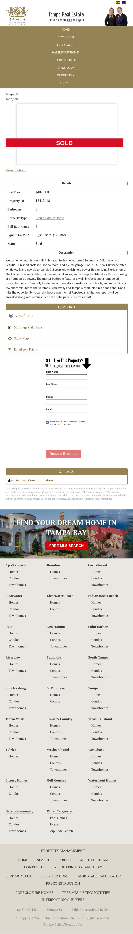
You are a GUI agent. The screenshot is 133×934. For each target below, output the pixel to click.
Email (49, 409)
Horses (55, 824)
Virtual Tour (20, 315)
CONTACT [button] (66, 83)
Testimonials (18, 876)
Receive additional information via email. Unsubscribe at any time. (66, 423)
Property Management (63, 850)
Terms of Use (73, 924)
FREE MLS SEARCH (66, 546)
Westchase (96, 749)
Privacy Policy (53, 924)
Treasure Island (100, 719)
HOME (66, 29)
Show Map (18, 338)
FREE (69, 20)
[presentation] (76, 436)
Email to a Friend (23, 349)
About (65, 859)
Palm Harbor (98, 626)
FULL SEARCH (65, 45)
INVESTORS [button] (65, 67)
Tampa (93, 688)
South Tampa (98, 657)
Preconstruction (63, 883)
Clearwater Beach (60, 596)
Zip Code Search (61, 831)
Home (23, 859)
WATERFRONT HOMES (66, 52)
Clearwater (14, 596)
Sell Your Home (54, 876)
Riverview (13, 657)
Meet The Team (94, 859)
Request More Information (30, 480)
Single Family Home (50, 218)
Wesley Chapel (58, 749)
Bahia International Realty (90, 909)
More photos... (16, 170)
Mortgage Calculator (25, 327)
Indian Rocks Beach (103, 596)
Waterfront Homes (102, 780)
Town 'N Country (59, 719)
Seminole (54, 657)
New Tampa (56, 626)
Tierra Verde (15, 719)
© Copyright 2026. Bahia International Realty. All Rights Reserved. (63, 918)
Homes (14, 571)
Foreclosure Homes (35, 892)
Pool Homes (58, 818)
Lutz (9, 626)
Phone (49, 396)
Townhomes (17, 584)
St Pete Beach (57, 688)
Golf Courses (56, 780)
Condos (14, 578)
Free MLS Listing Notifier (86, 892)
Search (44, 859)
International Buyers (63, 899)
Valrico (11, 749)
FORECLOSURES (66, 60)
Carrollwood (97, 565)
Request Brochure (63, 453)
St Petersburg (16, 688)
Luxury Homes (17, 780)
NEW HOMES (66, 37)
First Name (52, 371)
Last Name (52, 384)
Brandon (53, 565)
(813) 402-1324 (27, 909)
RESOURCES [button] (65, 75)
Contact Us (34, 867)
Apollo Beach (16, 565)
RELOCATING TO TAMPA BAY (78, 867)
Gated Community (19, 811)
